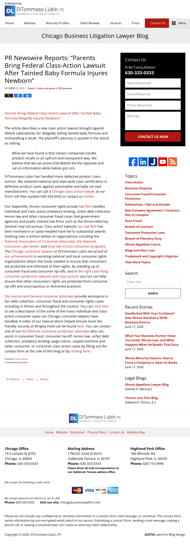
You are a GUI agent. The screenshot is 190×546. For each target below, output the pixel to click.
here (80, 326)
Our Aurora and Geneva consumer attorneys (39, 296)
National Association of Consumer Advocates (40, 241)
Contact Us (158, 23)
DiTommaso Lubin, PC (168, 9)
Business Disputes (138, 188)
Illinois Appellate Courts (142, 244)
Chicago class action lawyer (73, 191)
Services (116, 23)
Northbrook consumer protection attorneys (55, 331)
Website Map (136, 432)
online (89, 196)
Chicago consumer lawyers (32, 251)
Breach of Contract (139, 227)
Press (136, 23)
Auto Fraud (133, 221)
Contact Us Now (153, 136)
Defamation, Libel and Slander (147, 204)
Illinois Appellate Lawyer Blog (147, 385)
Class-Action (21, 359)
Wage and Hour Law (140, 250)
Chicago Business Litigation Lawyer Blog (35, 9)
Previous (13, 378)
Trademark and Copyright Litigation (151, 256)
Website (29, 23)
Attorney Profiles (57, 23)
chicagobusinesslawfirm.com (80, 502)
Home (9, 23)
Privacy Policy (96, 432)
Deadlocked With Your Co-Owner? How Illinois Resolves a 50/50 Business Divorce (150, 317)
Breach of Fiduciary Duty (143, 238)
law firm (85, 206)
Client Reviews (90, 23)
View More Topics (137, 262)
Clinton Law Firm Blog (141, 398)
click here (101, 306)
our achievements (19, 256)
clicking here (80, 351)
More (182, 23)
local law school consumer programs (77, 246)
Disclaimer (77, 432)
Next (44, 378)
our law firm (87, 226)
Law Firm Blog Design (164, 535)
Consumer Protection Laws (145, 233)
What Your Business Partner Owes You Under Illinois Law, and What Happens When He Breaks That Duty (151, 340)
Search (153, 293)
